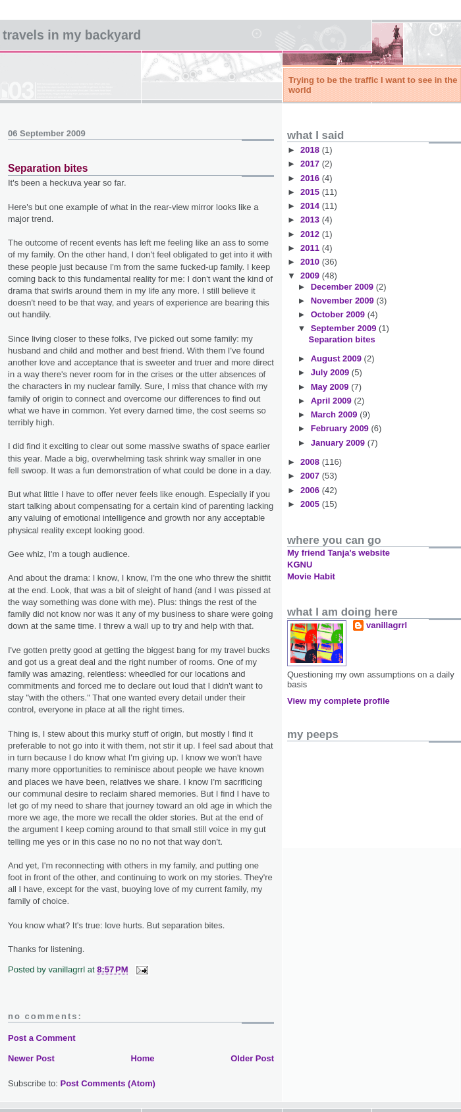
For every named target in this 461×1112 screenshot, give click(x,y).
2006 (311, 490)
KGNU (299, 564)
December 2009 (343, 287)
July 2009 (331, 372)
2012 (311, 234)
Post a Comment (42, 1038)
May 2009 (331, 387)
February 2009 (341, 428)
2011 (311, 248)
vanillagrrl (386, 625)
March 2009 (335, 414)
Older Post (252, 1058)
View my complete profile (338, 701)
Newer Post (31, 1058)
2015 (311, 192)
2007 (311, 476)
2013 (311, 220)
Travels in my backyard (72, 35)
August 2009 (337, 358)
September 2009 (345, 328)
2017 (311, 164)
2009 (311, 275)
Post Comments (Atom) (108, 1083)
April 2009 (332, 401)
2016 (311, 178)
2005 (311, 504)
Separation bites (48, 168)
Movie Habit (311, 576)
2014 (311, 206)
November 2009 (344, 300)
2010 (311, 262)
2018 (311, 150)
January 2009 (339, 443)
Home (142, 1058)
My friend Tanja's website (338, 553)
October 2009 (339, 314)
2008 (311, 462)
